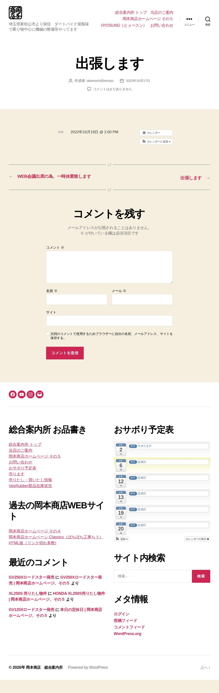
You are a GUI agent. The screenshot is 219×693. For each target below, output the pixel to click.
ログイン (121, 627)
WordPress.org (127, 647)
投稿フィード (125, 634)
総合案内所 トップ (131, 12)
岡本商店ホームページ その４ (35, 544)
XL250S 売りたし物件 (28, 607)
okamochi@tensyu (99, 87)
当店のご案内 (161, 12)
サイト (51, 325)
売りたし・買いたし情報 (30, 493)
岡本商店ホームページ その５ (148, 19)
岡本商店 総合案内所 (45, 680)
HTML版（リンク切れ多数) (32, 556)
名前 (51, 304)
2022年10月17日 (138, 87)
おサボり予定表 (22, 481)
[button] (156, 148)
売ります (16, 487)
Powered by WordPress (90, 680)
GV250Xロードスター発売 (31, 590)
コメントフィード (129, 640)
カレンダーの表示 (197, 552)
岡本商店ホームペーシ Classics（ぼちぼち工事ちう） (56, 550)
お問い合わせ (161, 32)
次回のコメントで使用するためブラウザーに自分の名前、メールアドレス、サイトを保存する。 (111, 349)
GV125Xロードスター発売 (31, 623)
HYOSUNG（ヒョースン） (150, 25)
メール (119, 304)
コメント (55, 261)
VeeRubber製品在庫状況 (30, 499)
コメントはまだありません (112, 95)
